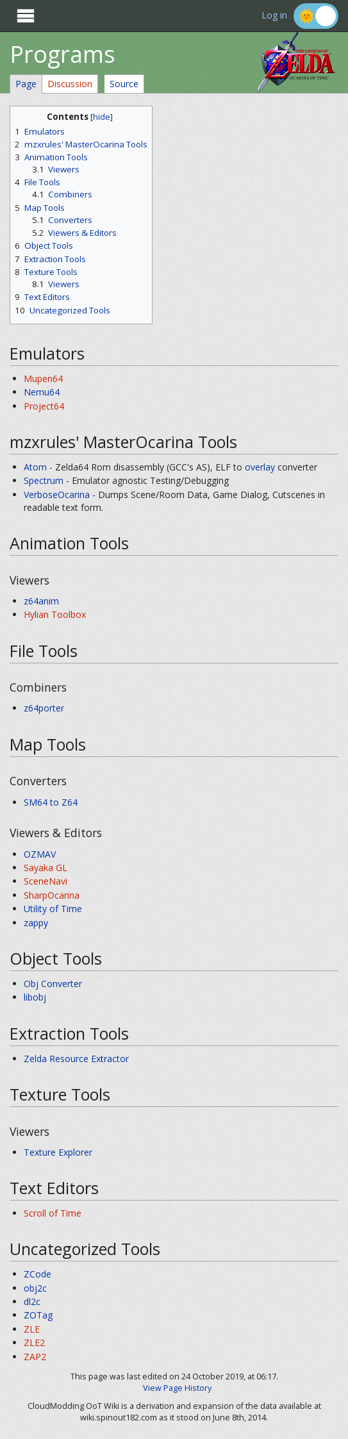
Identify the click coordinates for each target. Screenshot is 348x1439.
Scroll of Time (52, 1213)
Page (26, 84)
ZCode (37, 1274)
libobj (35, 997)
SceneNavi (45, 881)
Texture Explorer (58, 1152)
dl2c (32, 1301)
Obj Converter (53, 983)
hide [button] (101, 117)
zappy (36, 923)
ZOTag (38, 1315)
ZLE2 (34, 1342)
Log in (274, 16)
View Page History (177, 1388)
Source (124, 84)
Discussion (69, 84)
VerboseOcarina (57, 494)
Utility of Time (53, 908)
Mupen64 (43, 378)
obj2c (35, 1288)
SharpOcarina (51, 895)
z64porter (44, 708)
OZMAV (40, 854)
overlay (260, 467)
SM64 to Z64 (51, 802)
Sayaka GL (45, 867)
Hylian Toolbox (55, 614)
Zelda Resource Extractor (76, 1058)
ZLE (32, 1329)
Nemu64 (42, 392)
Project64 (44, 406)
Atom (35, 467)
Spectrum (43, 480)
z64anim (41, 601)
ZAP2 (35, 1357)
